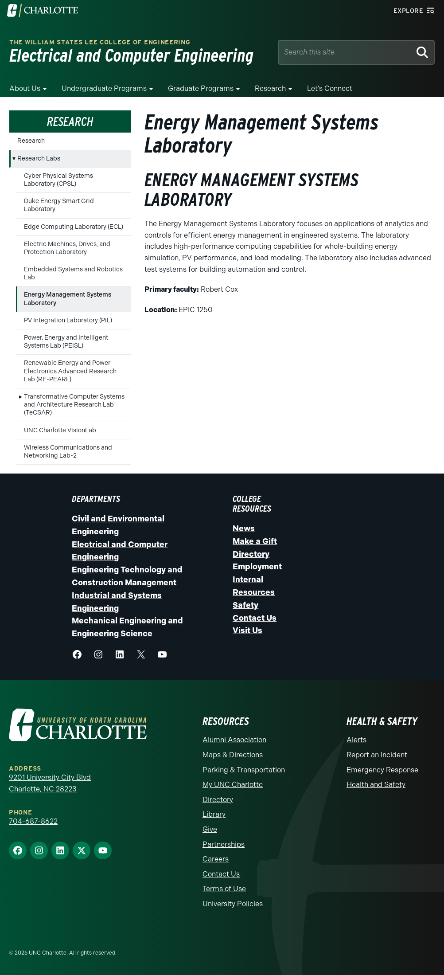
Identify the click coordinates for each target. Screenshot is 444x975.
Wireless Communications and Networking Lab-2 (68, 451)
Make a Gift (255, 541)
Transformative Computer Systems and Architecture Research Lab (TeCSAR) (74, 404)
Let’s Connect (329, 88)
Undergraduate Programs (104, 88)
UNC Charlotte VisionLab (60, 430)
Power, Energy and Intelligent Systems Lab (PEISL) (66, 341)
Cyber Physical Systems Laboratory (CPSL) (58, 180)
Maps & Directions (233, 755)
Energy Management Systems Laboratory (67, 298)
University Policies (233, 904)
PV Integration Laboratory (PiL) (68, 320)
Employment (257, 567)
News (244, 528)
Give (210, 829)
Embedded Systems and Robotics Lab (73, 273)
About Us (24, 88)
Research (270, 88)
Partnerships (224, 844)
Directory (251, 554)
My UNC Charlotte (233, 784)
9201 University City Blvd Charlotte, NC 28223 (50, 783)
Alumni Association (234, 740)
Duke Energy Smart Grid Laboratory (59, 205)
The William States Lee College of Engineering (100, 42)
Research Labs (38, 158)
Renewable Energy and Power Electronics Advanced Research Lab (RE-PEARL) (70, 371)
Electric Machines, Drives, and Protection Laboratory (67, 248)
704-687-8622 (33, 821)
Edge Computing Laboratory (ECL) (73, 227)
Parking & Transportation (244, 770)
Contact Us (255, 618)
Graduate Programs (201, 88)
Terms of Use (224, 889)
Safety (245, 605)
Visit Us (247, 630)
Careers (216, 859)
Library (214, 814)
